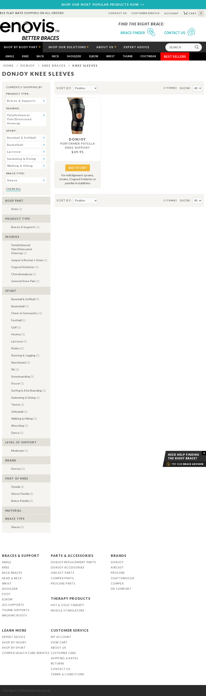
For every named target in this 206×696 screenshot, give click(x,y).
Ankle (9, 56)
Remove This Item (43, 101)
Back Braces (12, 572)
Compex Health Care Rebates (25, 653)
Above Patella (22, 493)
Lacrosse (19, 341)
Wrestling (19, 425)
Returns (57, 663)
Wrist (110, 56)
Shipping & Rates (64, 658)
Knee (25, 56)
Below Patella (22, 500)
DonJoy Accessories (67, 567)
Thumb (128, 56)
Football (18, 320)
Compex (117, 583)
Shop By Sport (14, 647)
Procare (118, 572)
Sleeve (17, 527)
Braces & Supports (25, 227)
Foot (6, 594)
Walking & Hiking (24, 418)
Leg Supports (13, 604)
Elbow (93, 56)
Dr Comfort (121, 588)
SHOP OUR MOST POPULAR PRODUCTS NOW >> (103, 4)
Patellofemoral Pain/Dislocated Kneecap (21, 249)
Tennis (17, 404)
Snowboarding (22, 376)
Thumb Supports (15, 610)
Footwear (148, 56)
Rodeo (17, 348)
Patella (17, 486)
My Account (61, 637)
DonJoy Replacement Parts (73, 562)
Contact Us (117, 13)
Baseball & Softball (25, 299)
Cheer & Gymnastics (26, 313)
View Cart (59, 642)
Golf (16, 327)
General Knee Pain (25, 281)
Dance (17, 432)
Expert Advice (13, 637)
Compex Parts (62, 578)
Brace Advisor (179, 459)
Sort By (64, 88)
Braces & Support (20, 555)
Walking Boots (14, 615)
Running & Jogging (25, 355)
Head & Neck (12, 578)
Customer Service (145, 13)
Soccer (17, 383)
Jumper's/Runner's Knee (29, 260)
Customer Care (63, 653)
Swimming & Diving (25, 397)
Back (40, 56)
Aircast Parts (62, 572)
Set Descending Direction (101, 88)
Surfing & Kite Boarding (28, 390)
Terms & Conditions (67, 674)
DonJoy (18, 468)
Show (185, 88)
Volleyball (19, 411)
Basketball (20, 306)
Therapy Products (70, 598)
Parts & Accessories (72, 555)
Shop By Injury (14, 642)
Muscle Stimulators (67, 610)
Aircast (117, 567)
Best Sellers (175, 56)
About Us (58, 647)
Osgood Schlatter (24, 267)
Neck (55, 56)
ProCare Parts (63, 583)
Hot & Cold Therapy (67, 605)
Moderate (19, 450)
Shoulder (74, 56)
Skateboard (20, 362)
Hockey (18, 334)
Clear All (13, 188)
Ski (15, 369)
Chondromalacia (23, 274)
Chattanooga (122, 578)
